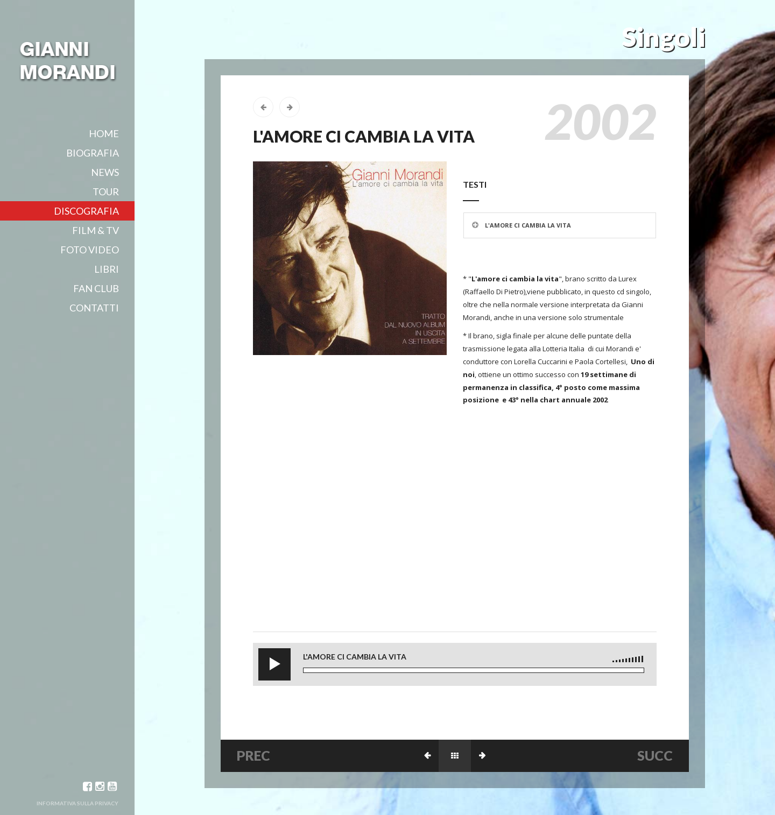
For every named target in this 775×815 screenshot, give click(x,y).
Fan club (96, 288)
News (105, 172)
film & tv (95, 230)
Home (104, 133)
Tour (106, 191)
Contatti (94, 308)
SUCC (655, 755)
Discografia (86, 211)
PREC (253, 755)
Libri (106, 269)
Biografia (92, 153)
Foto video (89, 250)
